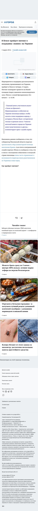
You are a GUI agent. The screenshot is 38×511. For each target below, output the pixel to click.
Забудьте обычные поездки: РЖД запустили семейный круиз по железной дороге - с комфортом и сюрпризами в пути (19, 231)
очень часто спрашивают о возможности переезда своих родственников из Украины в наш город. (18, 158)
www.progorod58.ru (15, 414)
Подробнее (32, 486)
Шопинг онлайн (6, 370)
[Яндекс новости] (27, 74)
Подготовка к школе (7, 380)
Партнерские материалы (26, 27)
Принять (32, 32)
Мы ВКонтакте (5, 27)
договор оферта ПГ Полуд (8, 475)
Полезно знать (5, 383)
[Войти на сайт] (35, 22)
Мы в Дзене (14, 27)
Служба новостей (19, 50)
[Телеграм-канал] (10, 77)
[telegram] (22, 218)
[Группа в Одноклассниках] (6, 391)
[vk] (16, 218)
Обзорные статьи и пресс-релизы (10, 376)
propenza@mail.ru (6, 421)
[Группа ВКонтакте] (10, 74)
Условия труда (5, 404)
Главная (4, 407)
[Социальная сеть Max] (27, 77)
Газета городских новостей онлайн (10, 373)
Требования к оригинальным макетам (11, 401)
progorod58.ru (28, 442)
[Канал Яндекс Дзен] (11, 391)
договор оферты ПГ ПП (8, 477)
